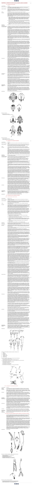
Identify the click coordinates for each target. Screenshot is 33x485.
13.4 (5, 413)
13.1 (6, 4)
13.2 (6, 140)
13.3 (6, 195)
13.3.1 (6, 196)
